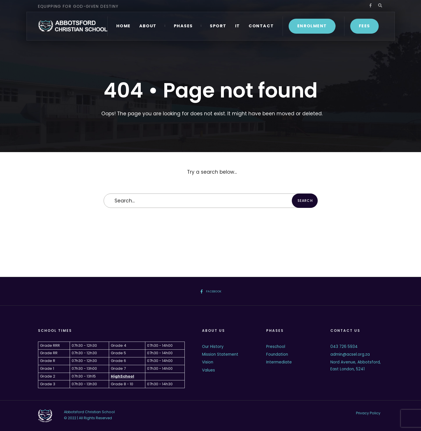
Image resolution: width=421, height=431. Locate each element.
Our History (213, 346)
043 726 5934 (344, 346)
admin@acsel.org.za (350, 354)
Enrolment (312, 26)
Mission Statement (220, 354)
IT (237, 26)
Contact (261, 26)
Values (208, 370)
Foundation (277, 354)
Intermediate (279, 362)
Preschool (275, 346)
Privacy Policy (368, 413)
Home (123, 26)
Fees (364, 26)
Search (305, 200)
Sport (218, 26)
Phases (183, 26)
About (148, 26)
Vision (207, 362)
